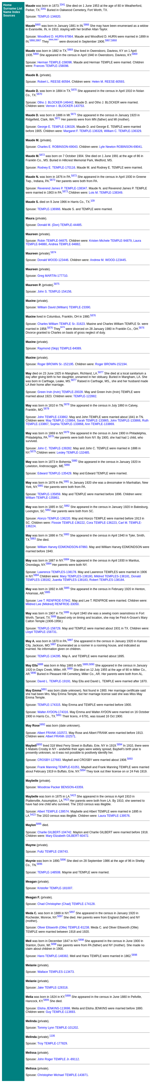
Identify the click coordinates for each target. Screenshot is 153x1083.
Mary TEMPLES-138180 (76, 576)
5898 (81, 939)
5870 (74, 89)
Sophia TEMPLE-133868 (66, 424)
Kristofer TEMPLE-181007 (54, 888)
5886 (66, 612)
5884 (66, 559)
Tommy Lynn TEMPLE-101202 (57, 1027)
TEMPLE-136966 (48, 209)
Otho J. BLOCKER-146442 (55, 102)
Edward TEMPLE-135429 (54, 473)
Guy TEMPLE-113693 (60, 1012)
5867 (38, 40)
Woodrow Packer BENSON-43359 (60, 787)
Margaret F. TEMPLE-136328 (82, 131)
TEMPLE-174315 (48, 705)
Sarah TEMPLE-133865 (93, 420)
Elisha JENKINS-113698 (53, 1008)
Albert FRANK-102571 (60, 736)
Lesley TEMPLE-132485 (73, 452)
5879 (66, 432)
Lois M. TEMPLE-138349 (105, 192)
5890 (91, 664)
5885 (66, 588)
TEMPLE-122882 (84, 396)
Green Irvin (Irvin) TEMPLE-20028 (60, 392)
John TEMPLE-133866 (125, 420)
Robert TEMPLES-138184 (106, 580)
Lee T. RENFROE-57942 (53, 600)
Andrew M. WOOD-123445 (108, 260)
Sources (9, 15)
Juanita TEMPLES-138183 (70, 580)
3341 (62, 4)
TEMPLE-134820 (48, 16)
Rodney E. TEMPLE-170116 (56, 167)
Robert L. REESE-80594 (53, 81)
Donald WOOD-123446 (52, 260)
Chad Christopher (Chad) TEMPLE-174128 (66, 904)
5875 (56, 284)
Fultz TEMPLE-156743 (52, 851)
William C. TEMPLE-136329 (122, 131)
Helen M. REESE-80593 (108, 81)
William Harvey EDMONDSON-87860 (62, 547)
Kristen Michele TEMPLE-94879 (110, 240)
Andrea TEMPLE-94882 (64, 244)
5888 (40, 664)
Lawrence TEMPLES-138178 (56, 572)
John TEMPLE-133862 (52, 417)
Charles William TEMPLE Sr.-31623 (61, 324)
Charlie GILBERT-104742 (54, 832)
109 (92, 200)
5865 (38, 24)
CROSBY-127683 (49, 760)
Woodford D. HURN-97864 (55, 36)
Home (7, 5)
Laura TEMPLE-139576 (114, 816)
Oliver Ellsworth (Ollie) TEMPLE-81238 (63, 927)
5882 (67, 505)
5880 (74, 460)
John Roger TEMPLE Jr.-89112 (58, 1059)
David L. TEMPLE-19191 (54, 681)
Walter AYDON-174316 (52, 712)
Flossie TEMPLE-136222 (68, 522)
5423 (73, 795)
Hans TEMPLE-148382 (52, 956)
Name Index (11, 12)
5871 (73, 114)
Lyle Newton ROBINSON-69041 (120, 147)
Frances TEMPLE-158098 (51, 66)
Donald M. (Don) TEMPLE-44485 (59, 225)
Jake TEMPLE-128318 (52, 987)
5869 (70, 49)
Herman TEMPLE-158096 (54, 62)
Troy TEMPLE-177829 (52, 1043)
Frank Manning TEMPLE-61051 (58, 767)
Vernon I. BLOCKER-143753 (65, 106)
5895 (38, 824)
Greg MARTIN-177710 (52, 276)
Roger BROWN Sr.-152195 (55, 364)
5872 (42, 155)
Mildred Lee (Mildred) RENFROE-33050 (52, 604)
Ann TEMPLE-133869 (99, 424)
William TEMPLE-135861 (42, 497)
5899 (68, 995)
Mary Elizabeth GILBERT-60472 (67, 836)
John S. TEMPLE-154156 (54, 291)
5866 (86, 24)
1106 (52, 1035)
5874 (53, 252)
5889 (85, 664)
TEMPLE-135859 (48, 494)
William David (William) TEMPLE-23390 (63, 307)
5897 (72, 912)
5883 (66, 534)
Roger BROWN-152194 (111, 364)
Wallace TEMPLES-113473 (55, 972)
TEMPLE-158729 (48, 628)
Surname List (12, 8)
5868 (114, 40)
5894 (119, 744)
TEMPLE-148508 (48, 872)
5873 (74, 175)
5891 (44, 689)
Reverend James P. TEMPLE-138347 (62, 188)
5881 (66, 481)
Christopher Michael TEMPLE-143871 (62, 1075)
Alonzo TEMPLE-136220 (53, 518)
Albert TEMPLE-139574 (53, 811)
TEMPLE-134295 (48, 656)
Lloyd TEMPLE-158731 (41, 632)
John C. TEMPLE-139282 (54, 448)
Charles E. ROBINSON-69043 (57, 147)
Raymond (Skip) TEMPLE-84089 (59, 348)
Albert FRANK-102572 (52, 733)
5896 (63, 859)
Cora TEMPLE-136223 (101, 522)
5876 (93, 315)
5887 (70, 640)
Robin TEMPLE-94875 (52, 240)
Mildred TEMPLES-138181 (112, 576)
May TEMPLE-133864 (60, 420)
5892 (42, 724)
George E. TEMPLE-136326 (56, 126)
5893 (39, 744)
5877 (100, 372)
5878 (66, 404)
